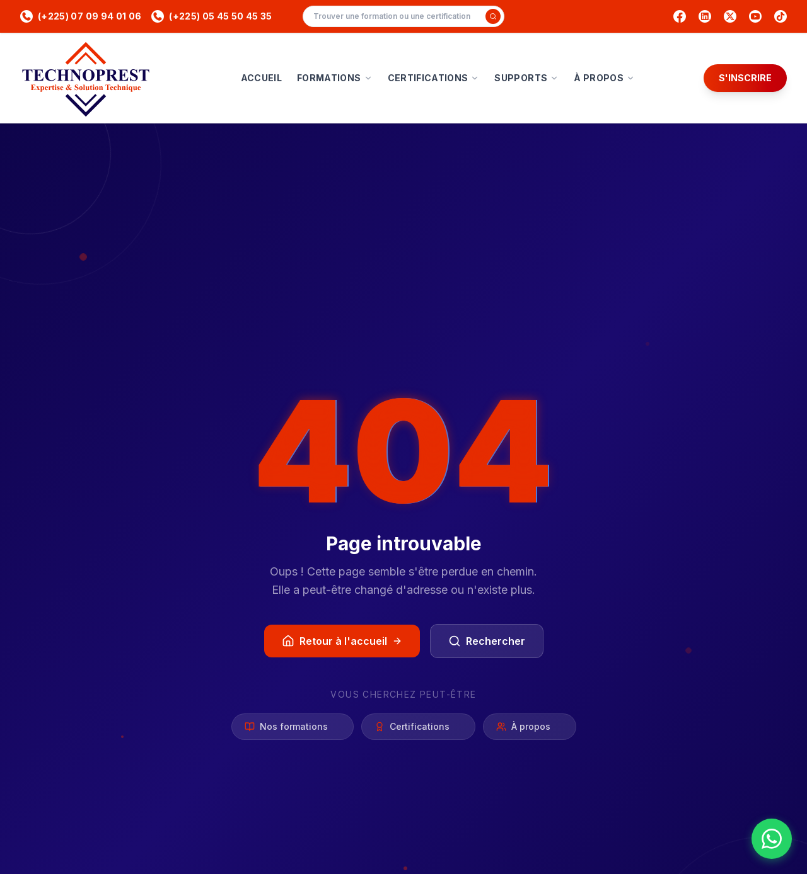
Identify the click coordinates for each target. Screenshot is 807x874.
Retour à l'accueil (342, 641)
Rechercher (486, 641)
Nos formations (292, 726)
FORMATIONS (335, 77)
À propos (529, 726)
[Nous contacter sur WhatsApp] (772, 839)
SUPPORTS (526, 77)
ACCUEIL (261, 77)
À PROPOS (604, 77)
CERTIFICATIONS (434, 77)
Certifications (418, 726)
